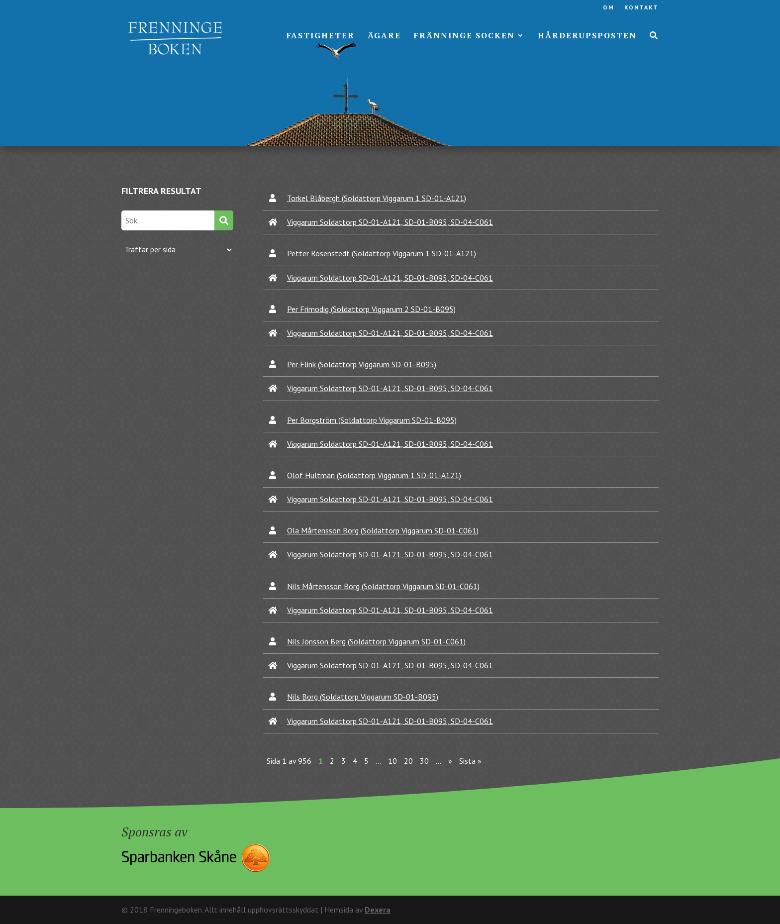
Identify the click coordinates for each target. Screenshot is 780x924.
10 (392, 761)
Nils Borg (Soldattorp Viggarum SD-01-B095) (362, 697)
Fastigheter (321, 36)
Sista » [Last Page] (470, 761)
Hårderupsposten (587, 36)
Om (608, 7)
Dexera (377, 910)
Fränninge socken (464, 36)
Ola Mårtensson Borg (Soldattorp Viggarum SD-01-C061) (383, 530)
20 (408, 761)
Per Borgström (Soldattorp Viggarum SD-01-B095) (372, 420)
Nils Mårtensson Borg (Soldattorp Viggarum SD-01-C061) (383, 586)
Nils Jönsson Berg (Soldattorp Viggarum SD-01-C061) (376, 641)
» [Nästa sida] (450, 761)
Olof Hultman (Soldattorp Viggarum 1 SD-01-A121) (374, 475)
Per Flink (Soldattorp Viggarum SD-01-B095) (361, 364)
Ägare (384, 36)
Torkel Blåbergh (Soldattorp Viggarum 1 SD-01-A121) (376, 198)
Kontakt (641, 7)
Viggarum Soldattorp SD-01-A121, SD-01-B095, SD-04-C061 (390, 222)
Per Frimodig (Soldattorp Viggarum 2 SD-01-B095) (371, 309)
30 (424, 761)
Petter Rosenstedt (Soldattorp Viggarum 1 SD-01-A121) (381, 253)
